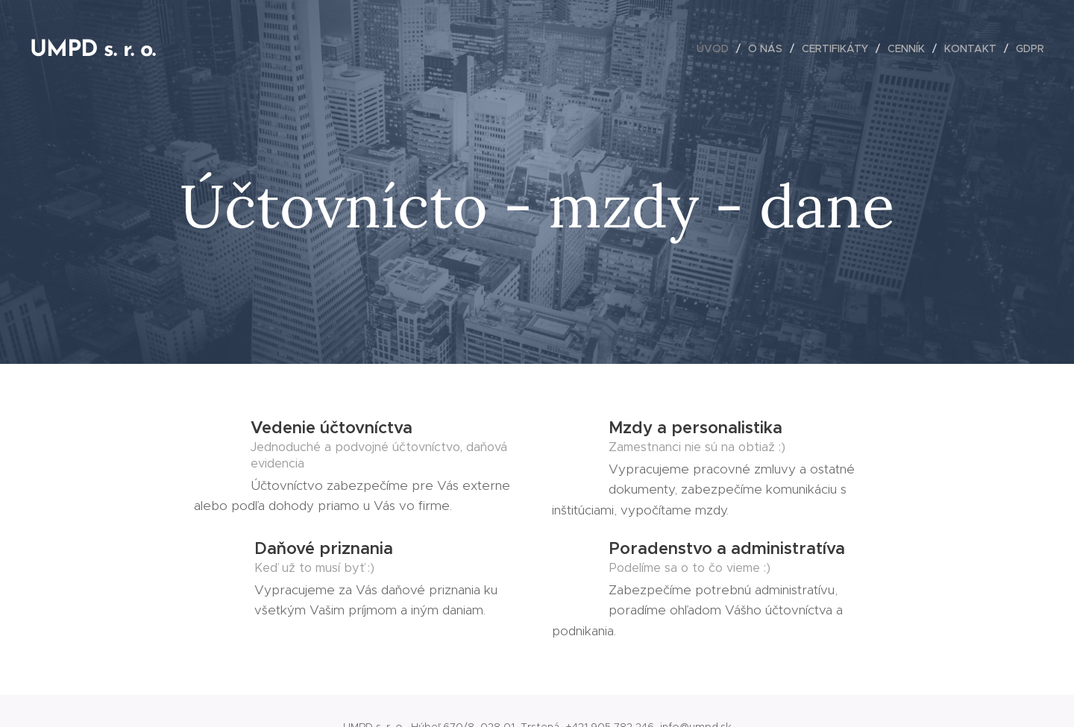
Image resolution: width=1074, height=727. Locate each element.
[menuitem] (717, 48)
